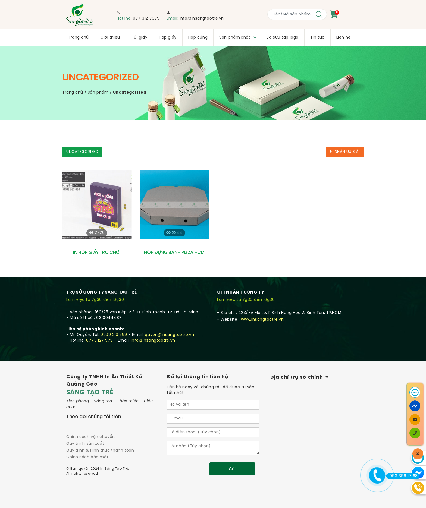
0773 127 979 (99, 341)
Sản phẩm (98, 93)
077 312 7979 (146, 19)
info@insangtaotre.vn (202, 19)
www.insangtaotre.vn (262, 320)
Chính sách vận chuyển (90, 437)
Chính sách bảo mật (87, 457)
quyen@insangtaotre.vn (169, 335)
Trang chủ (72, 93)
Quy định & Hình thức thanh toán (100, 451)
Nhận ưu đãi (345, 152)
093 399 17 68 (402, 476)
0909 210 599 (114, 335)
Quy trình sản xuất (85, 444)
